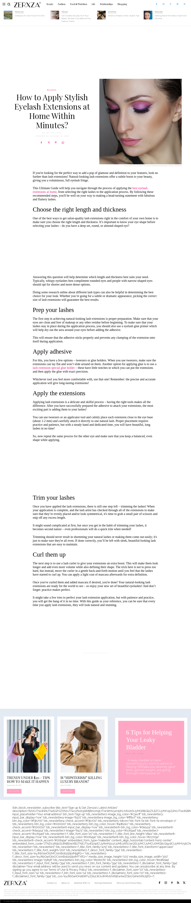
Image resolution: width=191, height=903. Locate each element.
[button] (9, 4)
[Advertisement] (95, 51)
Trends (64, 12)
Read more (14, 791)
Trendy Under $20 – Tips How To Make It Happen (28, 779)
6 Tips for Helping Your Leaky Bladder (149, 740)
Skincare (159, 12)
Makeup (51, 90)
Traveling (19, 12)
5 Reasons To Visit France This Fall (29, 15)
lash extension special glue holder (54, 367)
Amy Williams (53, 133)
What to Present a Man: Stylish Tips (123, 15)
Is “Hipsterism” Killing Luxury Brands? (81, 779)
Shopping (112, 12)
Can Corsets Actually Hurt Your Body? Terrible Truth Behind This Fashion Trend (76, 18)
